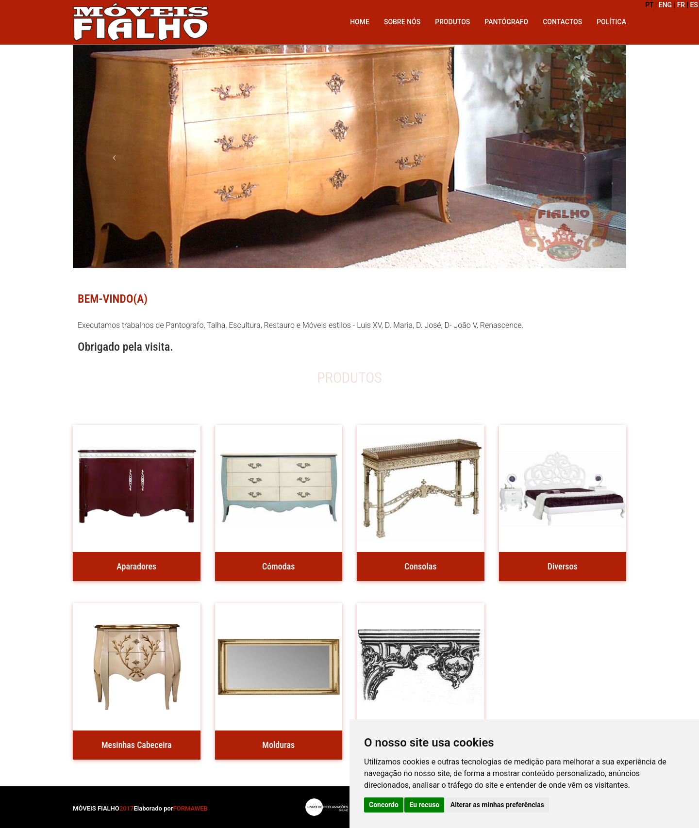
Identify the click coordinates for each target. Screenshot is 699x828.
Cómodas (277, 566)
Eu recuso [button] (424, 805)
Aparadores (135, 566)
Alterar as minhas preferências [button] (497, 805)
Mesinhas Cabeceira (135, 745)
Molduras (277, 745)
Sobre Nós (402, 22)
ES (694, 5)
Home (359, 22)
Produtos (452, 22)
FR (681, 5)
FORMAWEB (190, 808)
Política (611, 22)
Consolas (419, 566)
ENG (665, 5)
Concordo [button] (384, 805)
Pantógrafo (506, 22)
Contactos (562, 22)
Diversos (561, 566)
